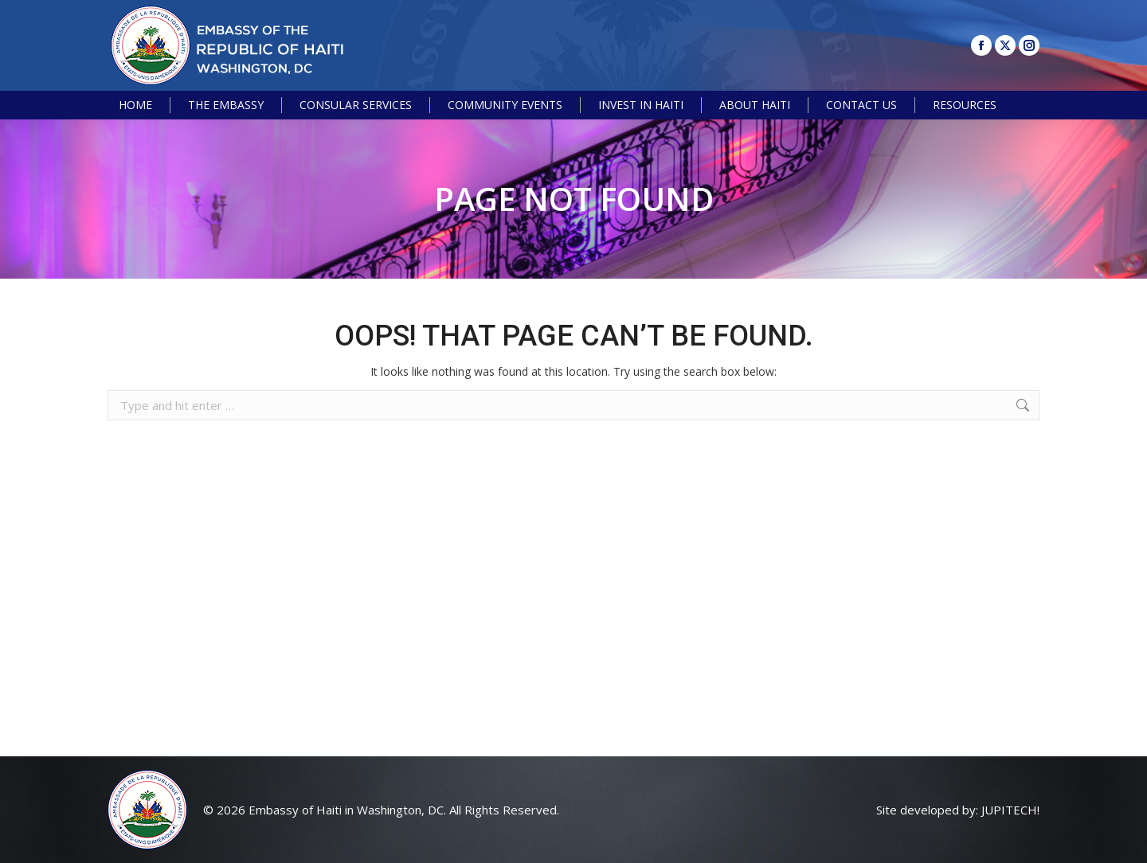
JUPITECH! (1010, 810)
